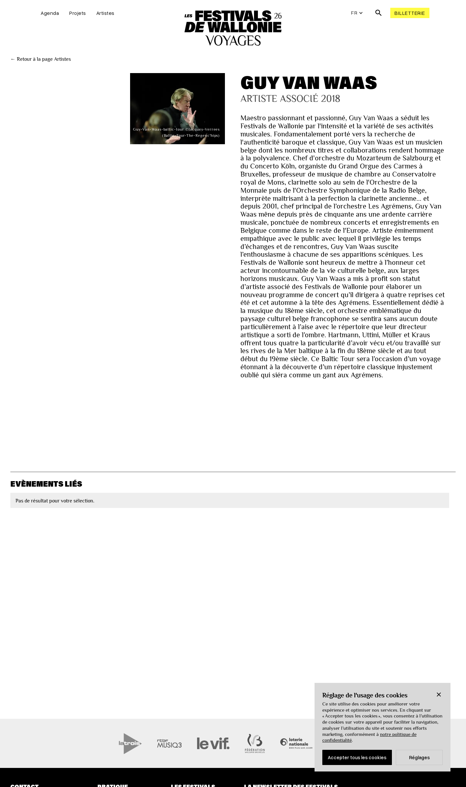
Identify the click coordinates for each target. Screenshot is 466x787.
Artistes (105, 13)
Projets (77, 13)
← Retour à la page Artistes (40, 59)
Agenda (50, 13)
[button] (438, 694)
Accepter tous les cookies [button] (357, 757)
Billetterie (409, 13)
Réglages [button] (419, 757)
